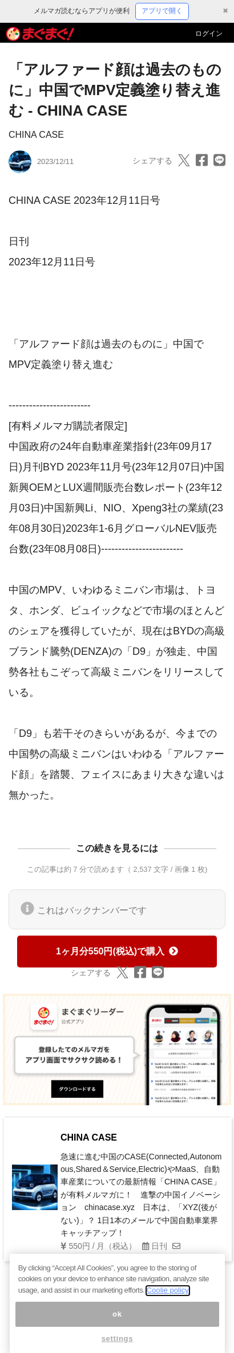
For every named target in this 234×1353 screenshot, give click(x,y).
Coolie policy (168, 1297)
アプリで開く (162, 11)
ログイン (209, 34)
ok (117, 1321)
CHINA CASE (36, 135)
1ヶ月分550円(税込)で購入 (117, 951)
